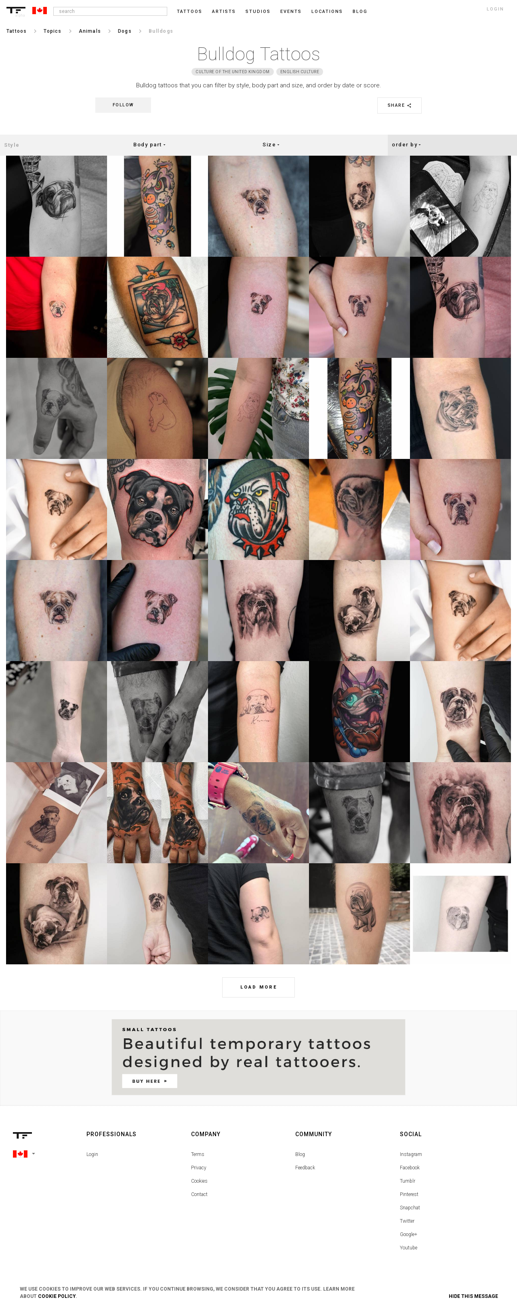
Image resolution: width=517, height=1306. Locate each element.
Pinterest (409, 1194)
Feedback (305, 1168)
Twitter (407, 1221)
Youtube (408, 1248)
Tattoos (189, 11)
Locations (327, 11)
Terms (197, 1154)
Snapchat (410, 1208)
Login (92, 1154)
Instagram (411, 1154)
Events (291, 11)
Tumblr (407, 1181)
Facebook (410, 1168)
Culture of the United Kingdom (232, 72)
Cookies (199, 1181)
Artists (224, 11)
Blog (300, 1154)
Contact (199, 1194)
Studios (258, 11)
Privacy (198, 1168)
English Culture (299, 72)
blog (360, 11)
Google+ (408, 1234)
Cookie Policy (57, 1296)
